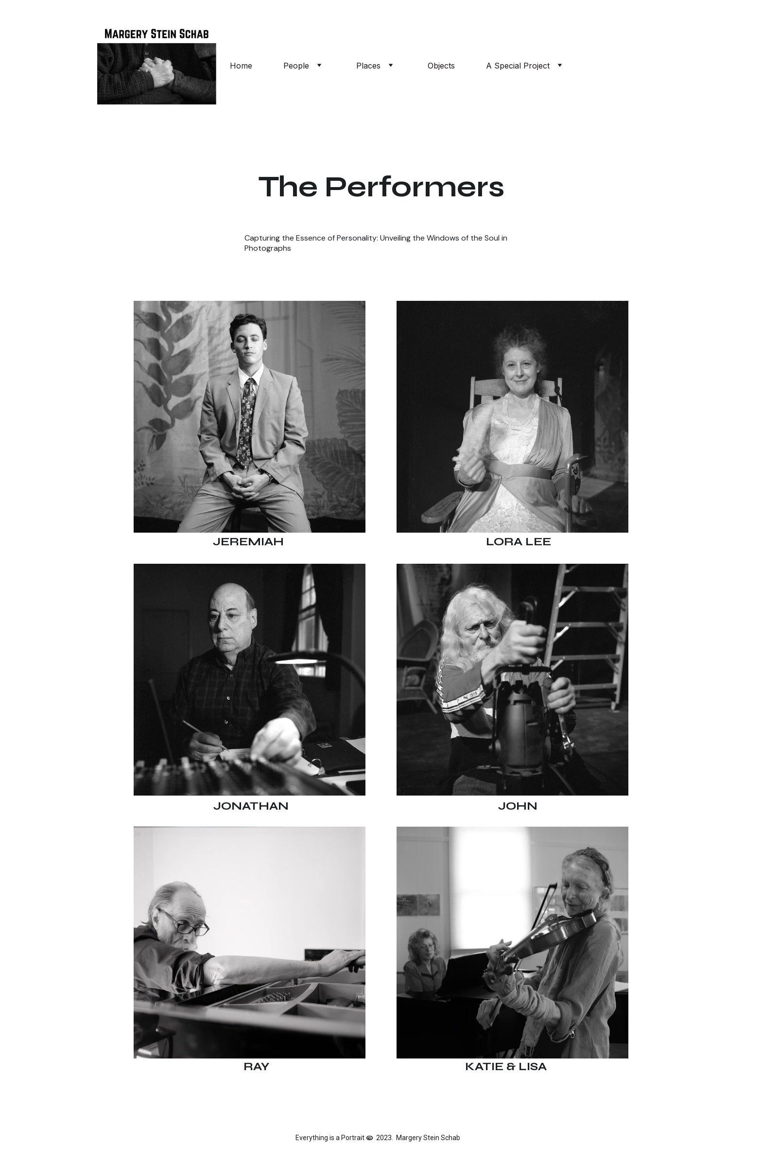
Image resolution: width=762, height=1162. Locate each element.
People (296, 65)
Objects (441, 65)
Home (241, 65)
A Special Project (518, 65)
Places (368, 65)
